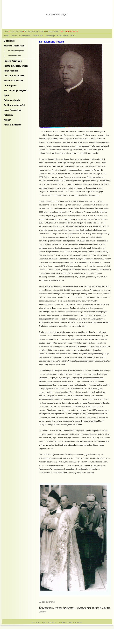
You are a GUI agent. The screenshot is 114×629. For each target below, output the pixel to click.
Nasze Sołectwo (16, 31)
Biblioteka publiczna (13, 81)
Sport (6, 95)
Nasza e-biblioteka (12, 125)
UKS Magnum (10, 85)
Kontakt (7, 120)
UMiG (73, 36)
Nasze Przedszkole (12, 110)
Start (6, 31)
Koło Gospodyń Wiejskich (16, 90)
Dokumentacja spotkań (16, 51)
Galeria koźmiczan (52, 31)
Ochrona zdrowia (12, 100)
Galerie (14, 36)
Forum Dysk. (24, 36)
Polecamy (8, 115)
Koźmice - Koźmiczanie (34, 31)
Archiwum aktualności (14, 105)
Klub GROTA (62, 36)
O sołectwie (9, 41)
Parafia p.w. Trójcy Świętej (16, 66)
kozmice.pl (50, 36)
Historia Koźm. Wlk (13, 61)
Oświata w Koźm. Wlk (14, 76)
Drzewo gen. (38, 36)
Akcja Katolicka (11, 71)
